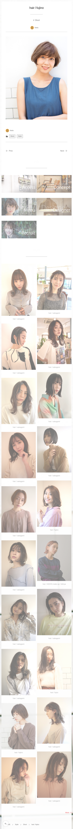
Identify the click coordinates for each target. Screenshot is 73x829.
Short (37, 20)
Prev (9, 151)
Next (63, 151)
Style (20, 136)
